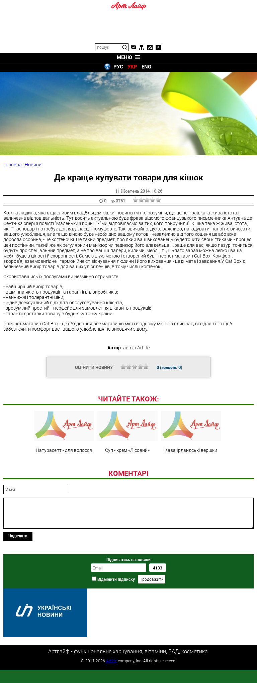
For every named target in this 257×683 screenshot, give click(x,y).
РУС (118, 66)
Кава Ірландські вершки (191, 478)
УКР (132, 66)
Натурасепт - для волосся (64, 478)
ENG (146, 66)
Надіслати (17, 581)
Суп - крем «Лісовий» (127, 478)
